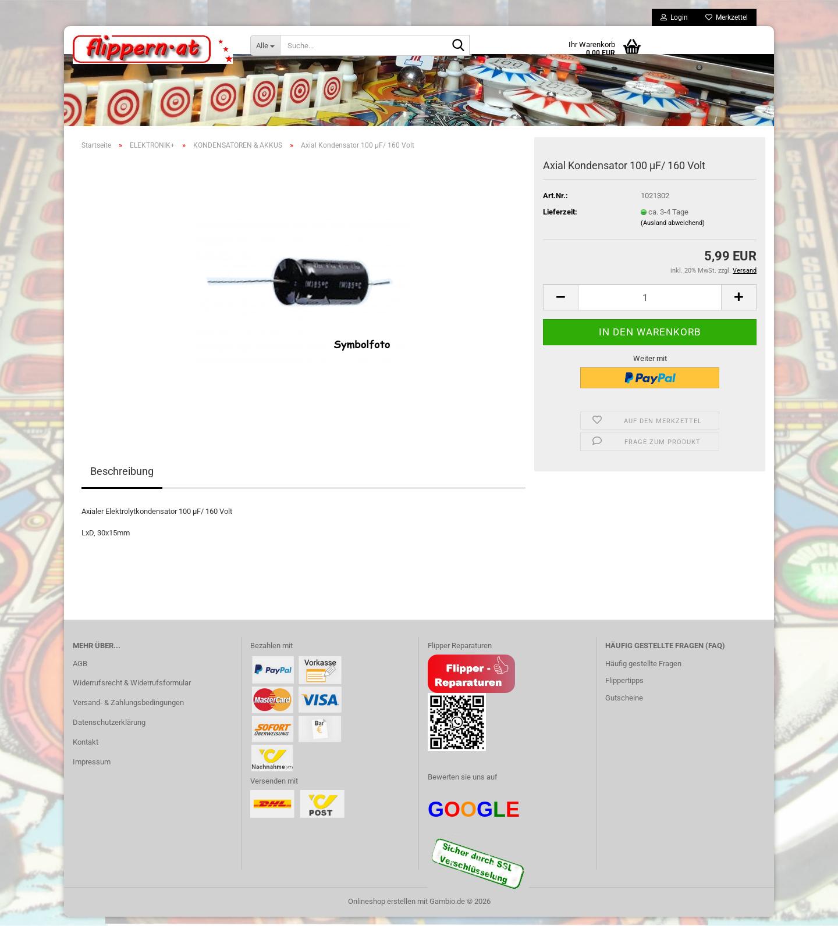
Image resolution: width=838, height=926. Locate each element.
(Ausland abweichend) (673, 232)
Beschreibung (122, 480)
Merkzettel (726, 17)
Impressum (92, 771)
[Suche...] (265, 45)
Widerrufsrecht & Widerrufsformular (132, 692)
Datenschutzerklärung (109, 731)
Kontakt (85, 751)
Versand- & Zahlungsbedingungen (128, 711)
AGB (80, 672)
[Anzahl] (650, 307)
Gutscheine (624, 707)
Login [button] (674, 17)
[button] (560, 307)
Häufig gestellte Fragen (643, 672)
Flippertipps (624, 689)
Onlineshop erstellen (382, 910)
